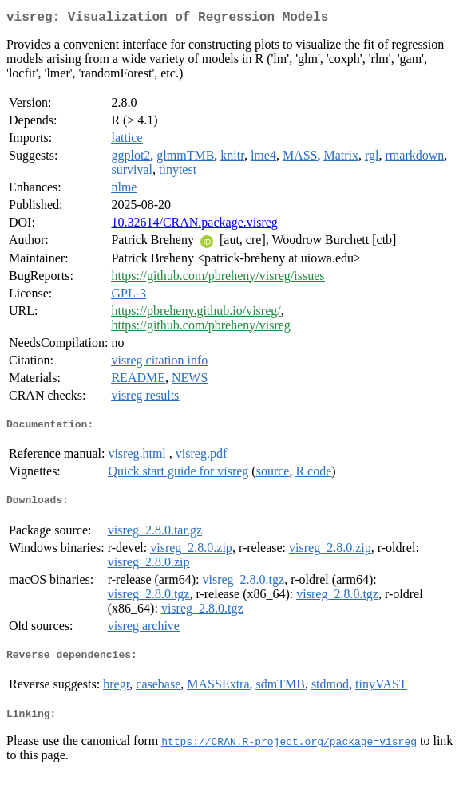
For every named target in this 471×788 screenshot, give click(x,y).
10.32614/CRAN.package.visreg (194, 225)
